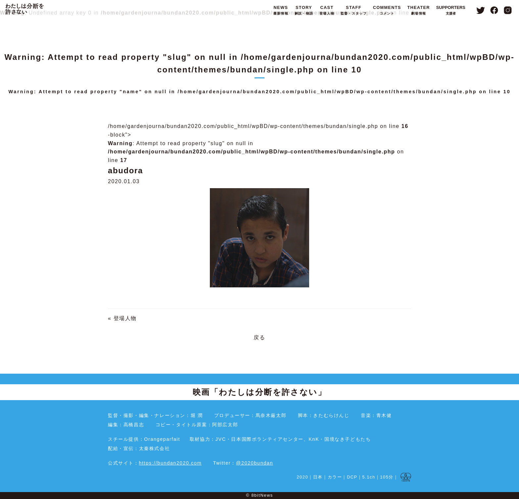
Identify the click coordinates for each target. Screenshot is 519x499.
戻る (259, 337)
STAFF (354, 11)
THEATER (418, 11)
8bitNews (262, 495)
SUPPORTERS (450, 11)
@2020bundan (254, 463)
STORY (304, 11)
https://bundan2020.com (170, 463)
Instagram (508, 10)
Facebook (494, 10)
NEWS (280, 11)
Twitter (480, 10)
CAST (326, 11)
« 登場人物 (122, 318)
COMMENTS (387, 11)
